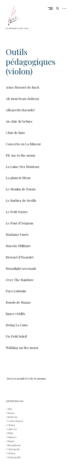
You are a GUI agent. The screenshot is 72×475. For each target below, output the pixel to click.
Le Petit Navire (17, 212)
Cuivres (12, 429)
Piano (11, 441)
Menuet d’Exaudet (20, 257)
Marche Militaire (18, 246)
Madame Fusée (17, 234)
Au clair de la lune (19, 121)
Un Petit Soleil (16, 336)
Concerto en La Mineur (23, 144)
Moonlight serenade (21, 268)
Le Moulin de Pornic (21, 189)
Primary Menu (51, 8)
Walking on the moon (22, 347)
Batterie (12, 417)
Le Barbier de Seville (21, 200)
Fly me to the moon (20, 155)
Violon (11, 453)
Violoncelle (14, 457)
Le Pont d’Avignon (19, 223)
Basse (11, 412)
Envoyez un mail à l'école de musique (26, 378)
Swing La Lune (17, 325)
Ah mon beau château (22, 98)
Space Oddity (15, 313)
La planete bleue (18, 178)
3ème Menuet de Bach (22, 87)
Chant (11, 425)
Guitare (12, 437)
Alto (9, 408)
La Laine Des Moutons (22, 166)
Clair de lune (15, 132)
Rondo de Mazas (18, 302)
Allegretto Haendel (20, 110)
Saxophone (14, 445)
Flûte (10, 433)
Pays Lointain (16, 291)
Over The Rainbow (20, 280)
